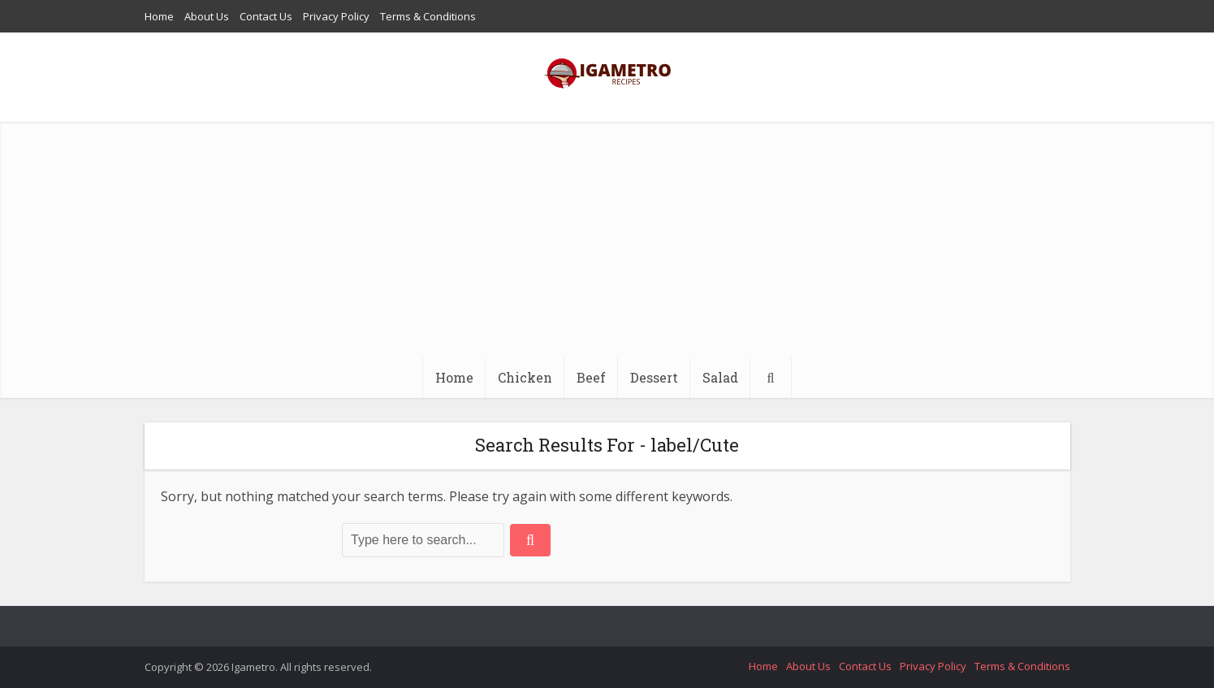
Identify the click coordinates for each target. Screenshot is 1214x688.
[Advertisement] (607, 235)
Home (159, 16)
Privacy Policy (336, 16)
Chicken (525, 377)
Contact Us (266, 16)
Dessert (654, 377)
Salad (720, 377)
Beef (591, 377)
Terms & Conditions (428, 16)
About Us (206, 16)
